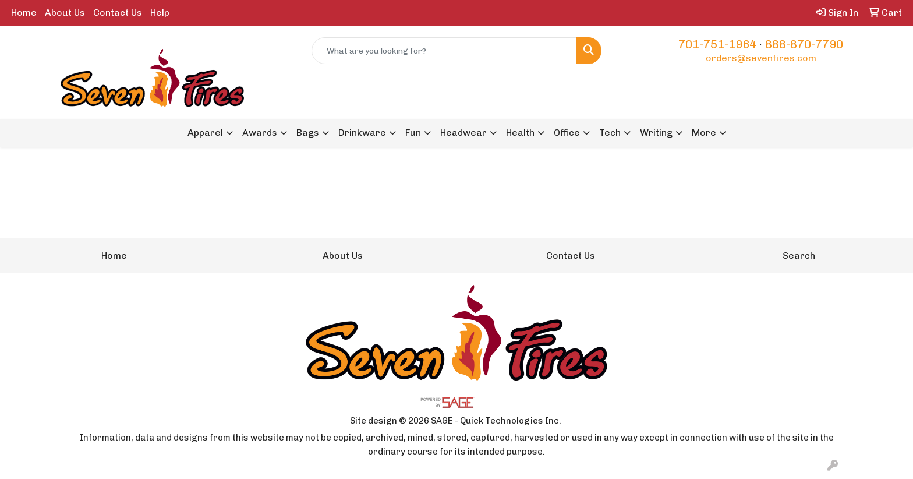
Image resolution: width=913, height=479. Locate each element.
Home (24, 12)
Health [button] (520, 132)
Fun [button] (413, 132)
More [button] (704, 132)
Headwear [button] (463, 132)
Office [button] (567, 132)
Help (159, 12)
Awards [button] (259, 132)
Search (799, 255)
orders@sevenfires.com (761, 58)
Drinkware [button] (362, 132)
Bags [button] (307, 132)
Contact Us (117, 12)
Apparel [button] (205, 132)
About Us (65, 12)
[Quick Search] (445, 50)
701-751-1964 (717, 44)
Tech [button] (610, 132)
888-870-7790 (804, 44)
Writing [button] (656, 132)
